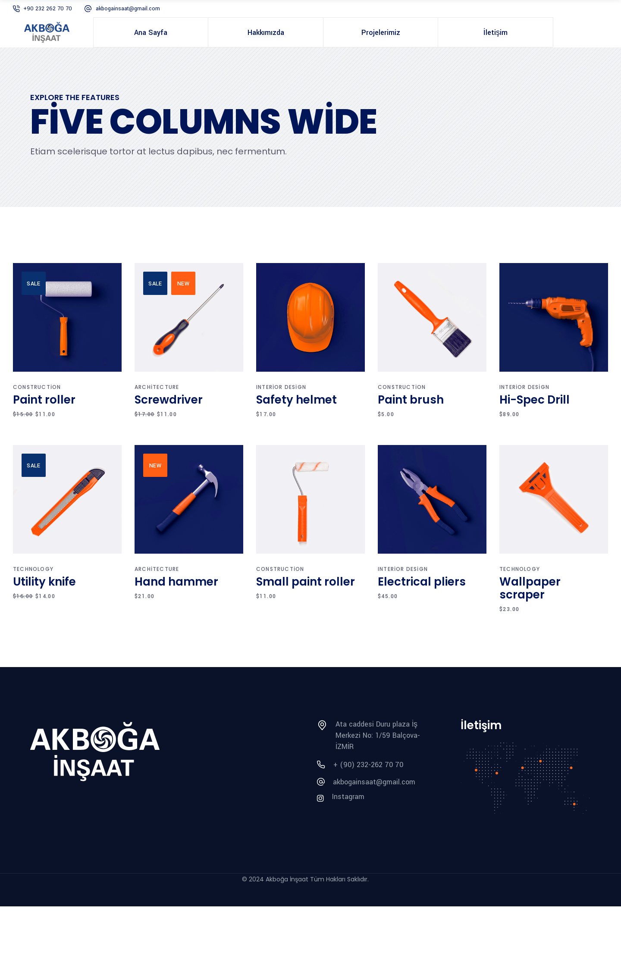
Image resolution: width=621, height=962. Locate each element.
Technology (33, 569)
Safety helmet (296, 399)
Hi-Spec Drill (534, 399)
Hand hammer (176, 581)
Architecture (157, 387)
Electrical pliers (422, 581)
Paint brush (411, 399)
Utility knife (44, 581)
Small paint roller (305, 581)
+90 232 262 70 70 (47, 9)
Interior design (281, 387)
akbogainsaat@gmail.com (128, 9)
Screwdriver (169, 399)
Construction (37, 387)
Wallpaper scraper (530, 588)
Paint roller (44, 399)
